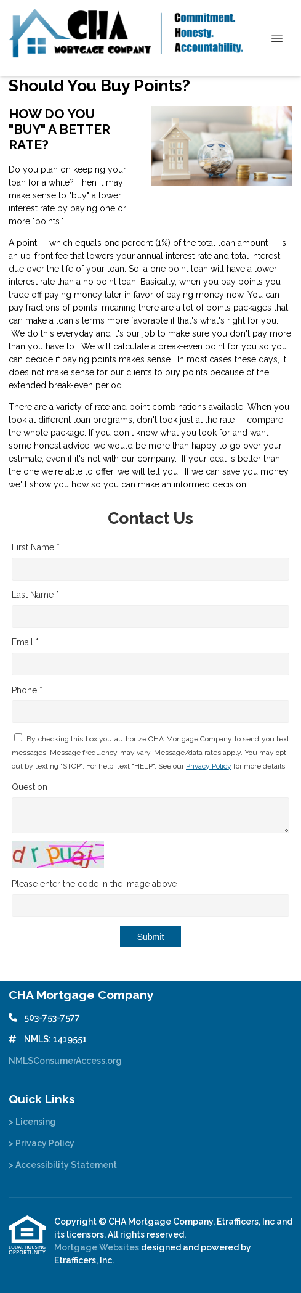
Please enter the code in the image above (94, 884)
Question (29, 787)
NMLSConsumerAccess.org (65, 1061)
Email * (25, 642)
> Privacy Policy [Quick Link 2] (41, 1143)
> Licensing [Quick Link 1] (32, 1122)
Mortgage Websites (97, 1247)
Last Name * (35, 595)
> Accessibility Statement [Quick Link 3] (63, 1165)
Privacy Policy (208, 766)
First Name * (36, 547)
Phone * (27, 690)
